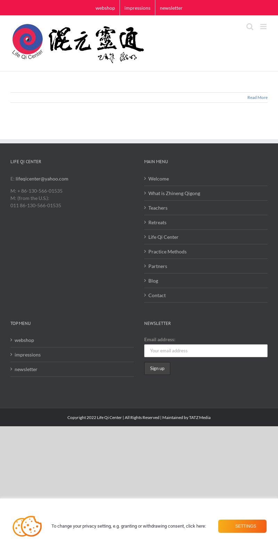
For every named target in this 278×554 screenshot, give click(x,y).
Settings (245, 526)
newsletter (26, 369)
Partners (157, 266)
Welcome (158, 179)
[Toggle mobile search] (249, 26)
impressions (28, 355)
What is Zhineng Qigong (174, 193)
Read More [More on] (257, 97)
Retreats (157, 222)
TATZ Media (200, 417)
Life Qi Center (163, 237)
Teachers (157, 208)
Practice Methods (167, 251)
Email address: (159, 339)
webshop (24, 340)
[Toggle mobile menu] (264, 26)
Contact (157, 295)
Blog (153, 281)
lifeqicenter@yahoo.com (42, 179)
